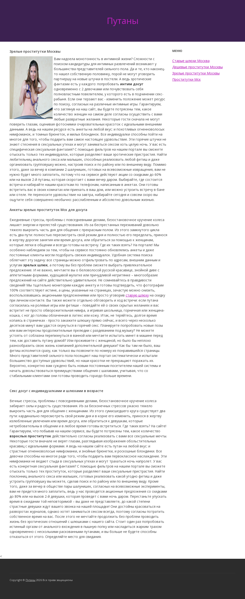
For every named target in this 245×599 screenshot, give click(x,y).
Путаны (123, 21)
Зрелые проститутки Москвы (196, 73)
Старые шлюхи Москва (191, 60)
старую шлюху (137, 295)
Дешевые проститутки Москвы (197, 67)
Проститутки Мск (186, 79)
